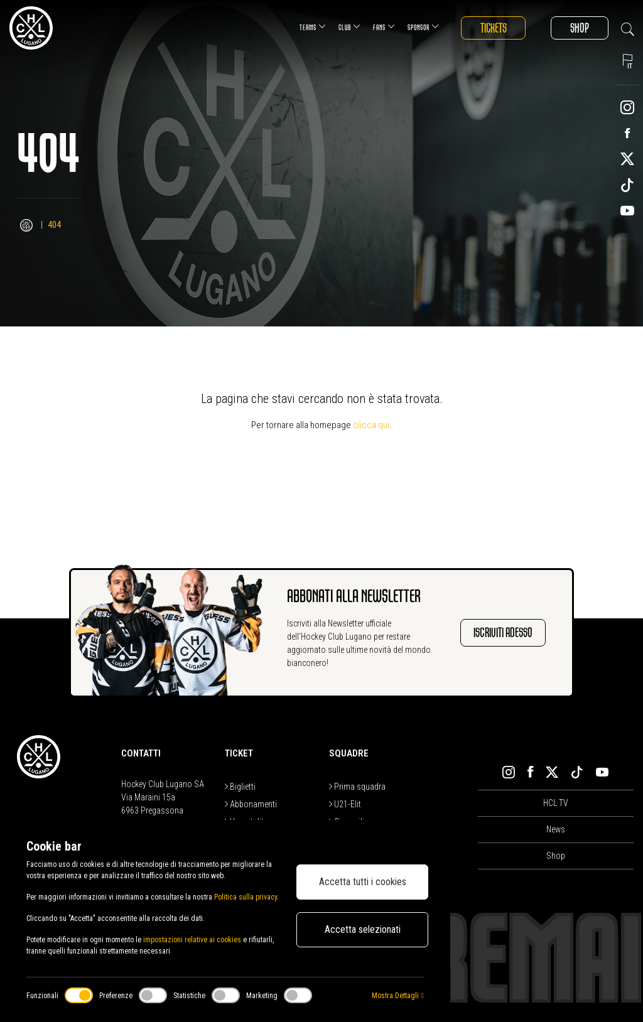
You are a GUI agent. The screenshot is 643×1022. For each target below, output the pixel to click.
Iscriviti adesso (502, 632)
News (555, 829)
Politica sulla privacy (245, 897)
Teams (311, 27)
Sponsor (422, 27)
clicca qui (371, 425)
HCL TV (555, 803)
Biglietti (240, 787)
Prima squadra (357, 787)
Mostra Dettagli (397, 995)
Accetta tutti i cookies (362, 882)
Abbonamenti (251, 804)
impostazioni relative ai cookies (192, 939)
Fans (383, 27)
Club (348, 27)
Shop (579, 28)
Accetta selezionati (363, 929)
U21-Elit (345, 804)
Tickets (492, 28)
